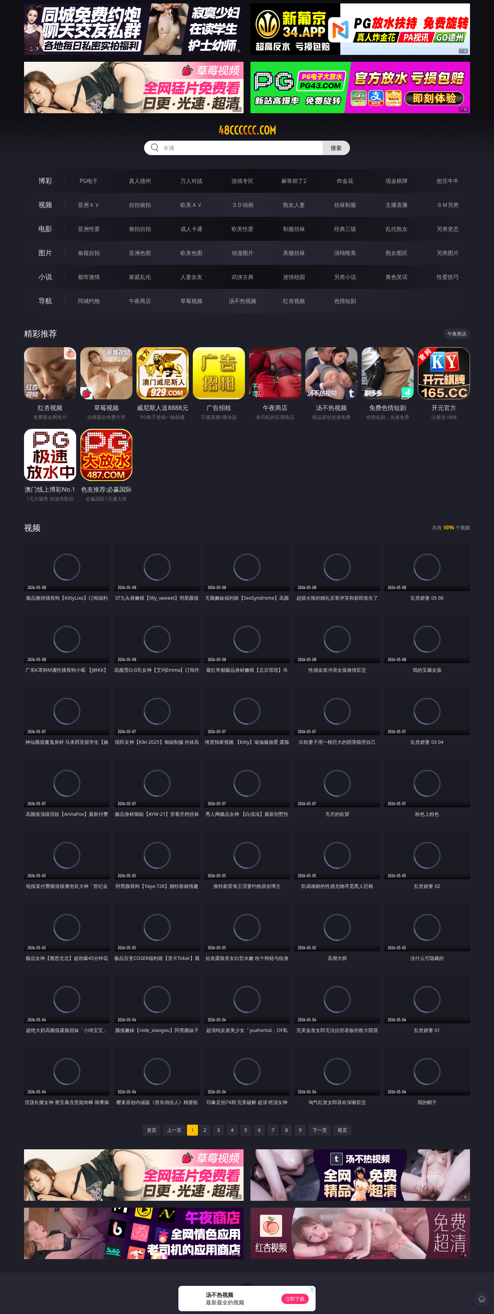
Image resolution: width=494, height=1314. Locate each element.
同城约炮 (89, 301)
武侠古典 (243, 277)
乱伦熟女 (397, 229)
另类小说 (345, 277)
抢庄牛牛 (448, 181)
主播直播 (397, 205)
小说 (45, 276)
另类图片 (448, 253)
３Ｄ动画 (243, 205)
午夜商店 (140, 301)
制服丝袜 (294, 229)
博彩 (45, 180)
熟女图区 (397, 253)
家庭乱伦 (140, 277)
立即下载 (295, 1298)
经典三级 (345, 229)
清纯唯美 (345, 253)
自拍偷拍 (140, 205)
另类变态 (448, 229)
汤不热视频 (242, 301)
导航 (45, 300)
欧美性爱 (243, 229)
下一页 (320, 1130)
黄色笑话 (397, 277)
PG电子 (89, 181)
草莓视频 (191, 301)
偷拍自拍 (140, 229)
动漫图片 (243, 253)
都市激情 (89, 277)
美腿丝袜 (294, 253)
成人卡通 (191, 229)
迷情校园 (294, 277)
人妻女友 (191, 277)
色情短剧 (345, 301)
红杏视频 (294, 301)
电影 (45, 228)
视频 (45, 204)
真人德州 (140, 181)
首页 (151, 1130)
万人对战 (191, 181)
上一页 (174, 1130)
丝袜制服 (345, 205)
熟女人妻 (294, 205)
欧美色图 (191, 253)
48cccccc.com (247, 130)
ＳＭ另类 (448, 205)
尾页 (342, 1130)
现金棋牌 (397, 181)
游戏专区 (243, 181)
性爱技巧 (448, 277)
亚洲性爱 (89, 229)
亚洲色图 (140, 253)
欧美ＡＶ (191, 205)
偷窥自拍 (89, 253)
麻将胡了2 (293, 181)
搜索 (336, 148)
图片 (45, 252)
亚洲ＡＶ (89, 205)
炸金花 (345, 181)
